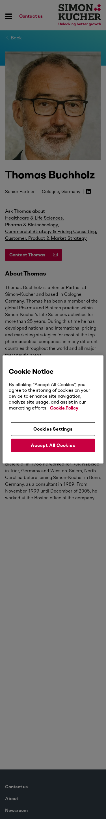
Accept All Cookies (53, 445)
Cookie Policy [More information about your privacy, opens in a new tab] (64, 408)
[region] (53, 409)
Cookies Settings (53, 428)
